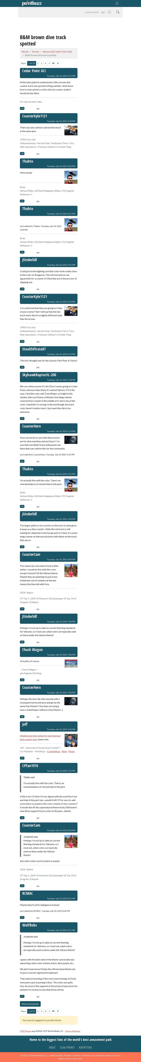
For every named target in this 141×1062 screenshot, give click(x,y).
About (52, 1047)
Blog (64, 751)
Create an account (92, 12)
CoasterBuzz (53, 751)
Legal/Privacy (67, 1047)
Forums (35, 51)
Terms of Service (72, 1031)
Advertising (85, 1047)
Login (103, 12)
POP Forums (25, 1031)
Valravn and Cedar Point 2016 (57, 51)
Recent (25, 51)
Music (71, 751)
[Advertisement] (70, 26)
